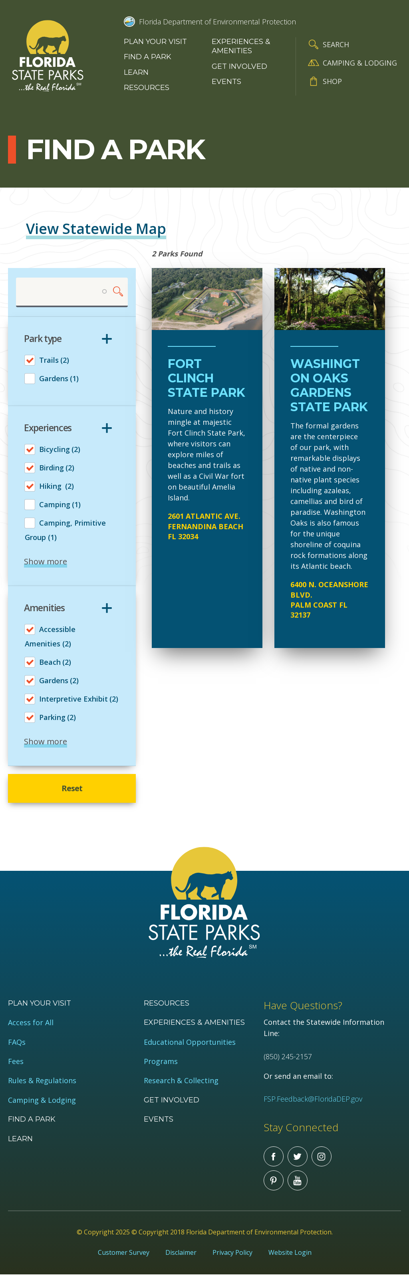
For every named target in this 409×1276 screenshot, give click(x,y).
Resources (146, 87)
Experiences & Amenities (241, 46)
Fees (16, 1062)
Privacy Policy (232, 1253)
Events (226, 81)
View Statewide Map (96, 228)
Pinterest (274, 1182)
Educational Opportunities (190, 1043)
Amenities (44, 608)
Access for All (31, 1024)
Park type (43, 339)
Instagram (322, 1158)
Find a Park (147, 56)
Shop (332, 81)
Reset (72, 789)
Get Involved (239, 66)
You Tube (298, 1182)
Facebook (274, 1158)
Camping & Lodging (360, 63)
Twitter (298, 1158)
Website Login (290, 1253)
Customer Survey (123, 1253)
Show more (45, 561)
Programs (161, 1062)
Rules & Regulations (42, 1082)
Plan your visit (155, 41)
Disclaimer (181, 1253)
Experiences (47, 428)
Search (336, 44)
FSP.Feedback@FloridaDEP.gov (313, 1100)
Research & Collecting (181, 1082)
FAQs (17, 1043)
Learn (136, 72)
